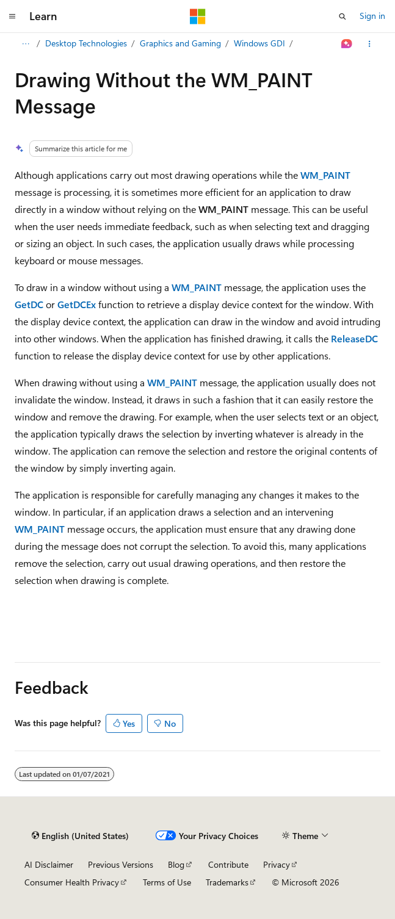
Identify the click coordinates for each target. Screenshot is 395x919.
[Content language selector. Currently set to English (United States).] (80, 836)
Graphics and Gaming (180, 43)
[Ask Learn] (347, 44)
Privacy (276, 864)
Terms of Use (167, 882)
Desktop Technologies (86, 43)
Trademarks (227, 882)
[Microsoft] (198, 16)
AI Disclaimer (48, 864)
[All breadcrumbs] (25, 44)
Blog (176, 864)
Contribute (228, 864)
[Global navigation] (12, 16)
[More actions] (369, 44)
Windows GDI (259, 43)
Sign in (372, 15)
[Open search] (342, 16)
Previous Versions (120, 864)
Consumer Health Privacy (71, 882)
